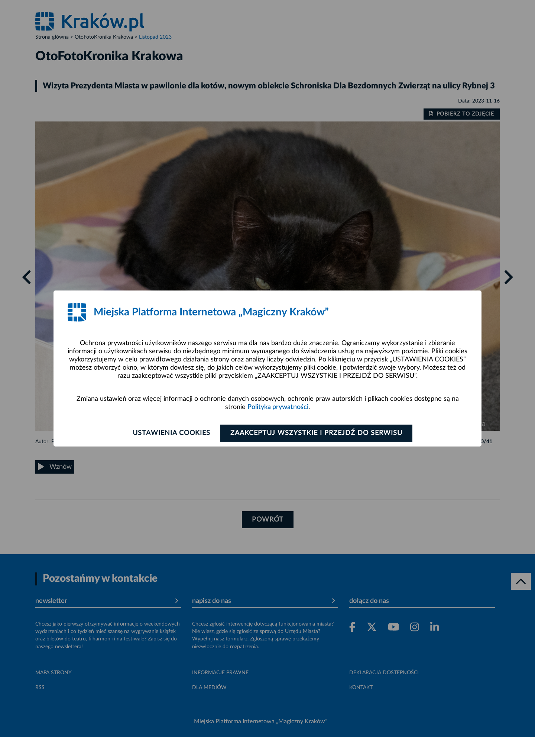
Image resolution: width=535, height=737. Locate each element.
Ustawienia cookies (171, 433)
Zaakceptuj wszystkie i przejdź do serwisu (316, 433)
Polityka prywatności (277, 407)
